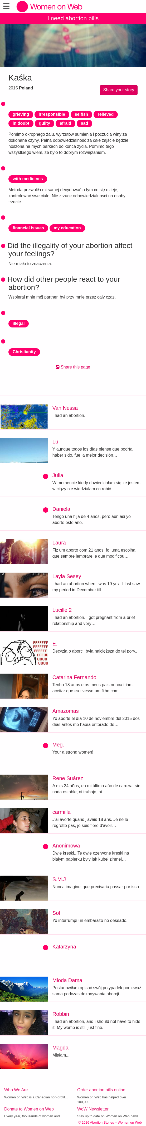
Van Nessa (65, 408)
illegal (19, 323)
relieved (106, 114)
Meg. (58, 745)
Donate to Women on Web (29, 1109)
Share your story (118, 90)
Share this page (73, 367)
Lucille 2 (62, 610)
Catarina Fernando (74, 677)
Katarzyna (64, 947)
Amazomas (65, 711)
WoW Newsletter (93, 1109)
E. (54, 644)
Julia (57, 475)
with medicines (28, 178)
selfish (81, 114)
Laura (59, 543)
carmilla (61, 812)
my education (67, 228)
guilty (44, 123)
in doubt (21, 123)
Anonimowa (66, 846)
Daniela (61, 509)
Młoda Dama (67, 980)
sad (84, 123)
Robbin (60, 1014)
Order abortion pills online (101, 1090)
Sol (56, 913)
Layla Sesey (66, 576)
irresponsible (52, 114)
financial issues (28, 228)
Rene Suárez (67, 778)
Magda (60, 1048)
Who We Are (16, 1090)
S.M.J (59, 879)
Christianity (24, 352)
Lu (55, 442)
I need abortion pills (73, 18)
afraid (65, 123)
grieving (21, 114)
